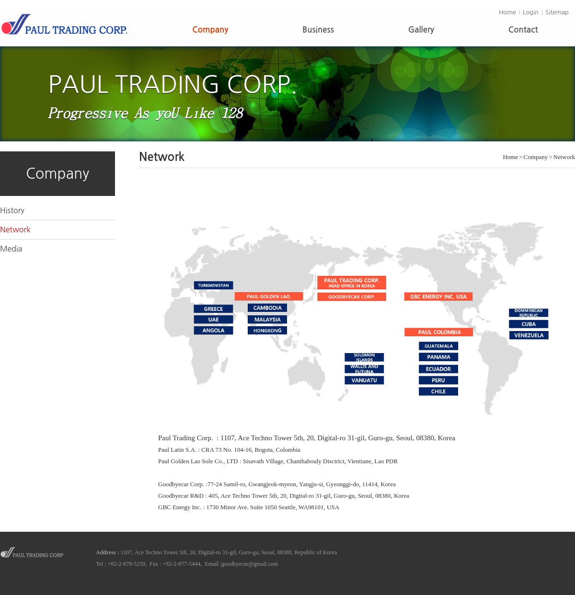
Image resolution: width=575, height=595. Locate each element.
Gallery (421, 30)
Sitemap (557, 12)
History (12, 210)
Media (11, 248)
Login (531, 12)
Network (15, 229)
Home (507, 12)
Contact (523, 30)
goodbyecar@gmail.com (249, 564)
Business (318, 30)
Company (210, 30)
